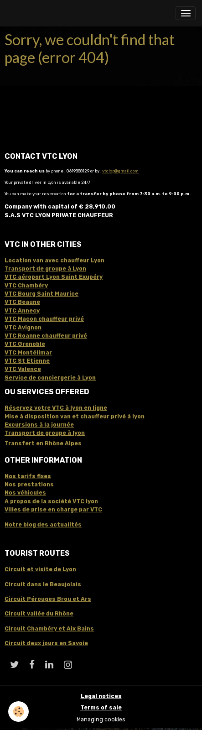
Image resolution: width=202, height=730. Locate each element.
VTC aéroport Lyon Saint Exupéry (54, 277)
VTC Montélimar (28, 352)
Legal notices (101, 696)
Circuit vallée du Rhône (39, 613)
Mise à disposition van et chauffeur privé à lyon (75, 416)
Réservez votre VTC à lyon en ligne (56, 408)
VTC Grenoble (25, 344)
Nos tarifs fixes (28, 476)
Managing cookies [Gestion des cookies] (101, 719)
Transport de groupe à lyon (45, 433)
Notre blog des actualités (43, 524)
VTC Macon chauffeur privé (44, 319)
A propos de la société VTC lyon (51, 501)
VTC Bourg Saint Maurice (41, 294)
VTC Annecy (22, 311)
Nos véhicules (25, 493)
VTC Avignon (23, 327)
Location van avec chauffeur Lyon (54, 260)
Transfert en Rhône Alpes (43, 443)
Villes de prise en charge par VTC (53, 509)
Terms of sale (101, 707)
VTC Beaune (22, 302)
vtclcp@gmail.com (120, 170)
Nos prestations (29, 484)
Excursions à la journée (39, 425)
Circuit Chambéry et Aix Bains (49, 629)
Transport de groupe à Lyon (45, 269)
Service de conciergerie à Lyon (50, 378)
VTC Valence (23, 369)
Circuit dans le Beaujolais (43, 584)
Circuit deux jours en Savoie (46, 643)
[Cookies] (18, 711)
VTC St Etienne (27, 361)
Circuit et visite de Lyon (40, 569)
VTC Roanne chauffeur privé (46, 336)
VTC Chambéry (26, 285)
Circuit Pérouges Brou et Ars (48, 599)
